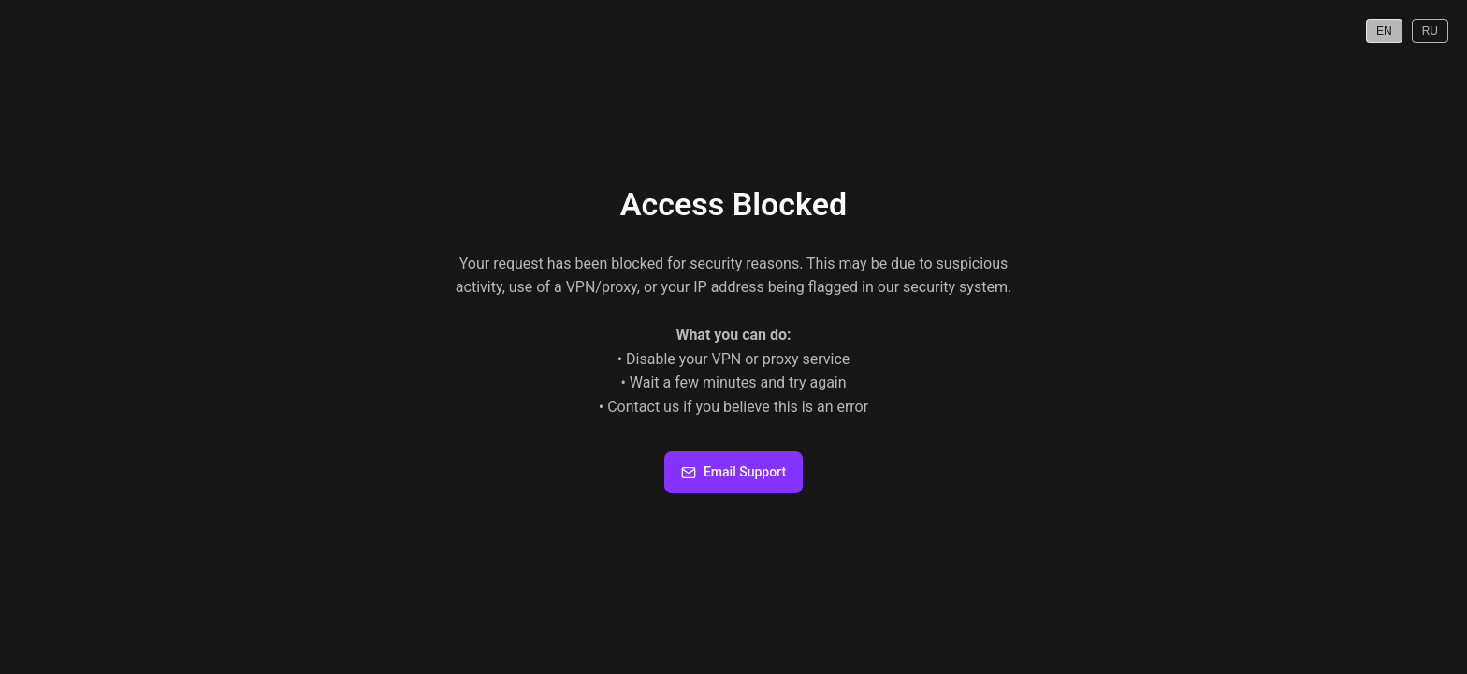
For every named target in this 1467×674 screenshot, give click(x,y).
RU (1430, 30)
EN (1384, 30)
